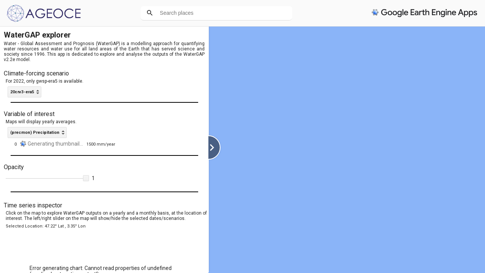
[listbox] (24, 91)
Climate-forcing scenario (36, 73)
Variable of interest (29, 114)
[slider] (47, 178)
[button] (86, 178)
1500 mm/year (100, 144)
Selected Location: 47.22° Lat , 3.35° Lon (46, 226)
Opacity (14, 167)
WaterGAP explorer (37, 34)
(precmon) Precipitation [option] (34, 132)
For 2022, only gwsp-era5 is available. (44, 81)
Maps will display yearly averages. (41, 121)
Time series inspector (33, 205)
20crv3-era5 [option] (22, 91)
